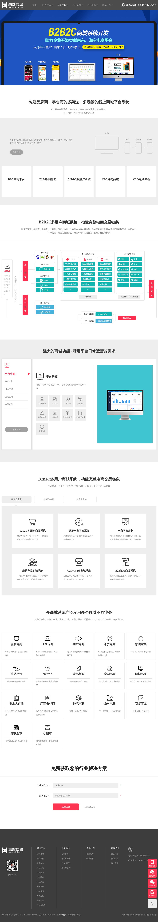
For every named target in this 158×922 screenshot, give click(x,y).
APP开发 (65, 854)
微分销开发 (66, 868)
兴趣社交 (40, 900)
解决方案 (114, 863)
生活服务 (40, 868)
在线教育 (40, 873)
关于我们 (90, 848)
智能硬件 (40, 859)
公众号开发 (66, 863)
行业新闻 (114, 859)
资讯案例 (40, 887)
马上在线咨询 (89, 807)
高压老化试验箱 (74, 915)
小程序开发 (66, 859)
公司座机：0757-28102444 (140, 860)
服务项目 (66, 848)
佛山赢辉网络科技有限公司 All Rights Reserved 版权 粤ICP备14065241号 (30, 915)
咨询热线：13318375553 (139, 856)
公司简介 (90, 854)
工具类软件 (41, 905)
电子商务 (40, 863)
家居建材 (40, 854)
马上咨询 (16, 152)
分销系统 (40, 882)
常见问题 (114, 854)
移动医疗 (40, 877)
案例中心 (41, 848)
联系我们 (90, 859)
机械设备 (40, 891)
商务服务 (40, 896)
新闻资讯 (115, 848)
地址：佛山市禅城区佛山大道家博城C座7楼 (139, 915)
